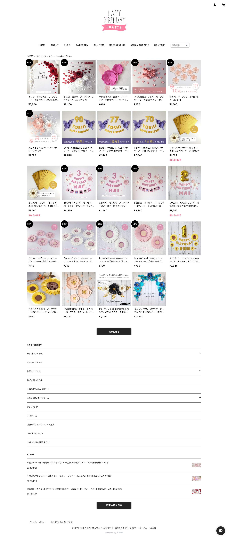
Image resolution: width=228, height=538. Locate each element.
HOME (42, 45)
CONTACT (160, 45)
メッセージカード (34, 362)
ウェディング (32, 407)
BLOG (67, 45)
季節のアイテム (34, 371)
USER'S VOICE (117, 45)
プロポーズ (32, 415)
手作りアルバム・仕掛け (38, 389)
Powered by (114, 533)
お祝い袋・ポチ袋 (34, 380)
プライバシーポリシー (37, 522)
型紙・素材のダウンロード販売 (41, 424)
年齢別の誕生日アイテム (38, 398)
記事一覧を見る (114, 505)
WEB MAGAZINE (140, 45)
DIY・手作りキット (35, 433)
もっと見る (114, 331)
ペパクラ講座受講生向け (38, 442)
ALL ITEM (99, 45)
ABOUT (55, 45)
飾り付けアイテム (44, 56)
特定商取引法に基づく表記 (62, 522)
